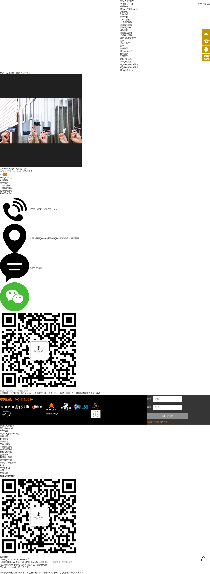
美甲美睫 (124, 17)
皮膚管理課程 (126, 25)
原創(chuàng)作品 (128, 38)
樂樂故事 (124, 6)
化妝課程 (124, 14)
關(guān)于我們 (127, 1)
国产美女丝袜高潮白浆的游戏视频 (15, 572)
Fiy (73, 393)
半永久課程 (125, 19)
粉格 (98, 393)
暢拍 (62, 393)
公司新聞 (124, 56)
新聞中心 (26, 72)
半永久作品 (125, 43)
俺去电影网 (36, 572)
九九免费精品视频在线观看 (71, 572)
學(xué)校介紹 (126, 4)
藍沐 (56, 393)
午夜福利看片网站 (50, 572)
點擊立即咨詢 (36, 267)
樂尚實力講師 (126, 35)
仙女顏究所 (38, 393)
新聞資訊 (124, 53)
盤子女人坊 (26, 393)
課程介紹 (124, 11)
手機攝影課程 (126, 22)
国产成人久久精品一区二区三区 (14, 567)
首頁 (18, 72)
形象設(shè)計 (126, 27)
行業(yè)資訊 (126, 61)
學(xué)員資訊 (126, 70)
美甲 (122, 46)
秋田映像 (15, 393)
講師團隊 (124, 30)
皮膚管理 (124, 48)
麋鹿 (68, 393)
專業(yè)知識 (126, 59)
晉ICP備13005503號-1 (63, 562)
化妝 (122, 40)
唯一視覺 (48, 393)
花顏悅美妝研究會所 (85, 393)
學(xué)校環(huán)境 (129, 9)
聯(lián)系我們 (126, 51)
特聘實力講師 (126, 32)
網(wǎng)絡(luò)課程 (129, 64)
